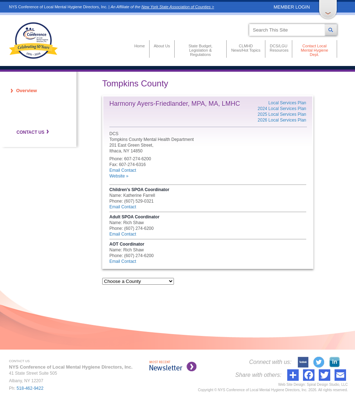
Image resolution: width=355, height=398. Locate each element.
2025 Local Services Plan (282, 114)
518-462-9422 (29, 388)
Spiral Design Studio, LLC (327, 385)
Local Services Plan (287, 102)
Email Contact (122, 170)
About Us (162, 46)
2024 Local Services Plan (282, 108)
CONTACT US (30, 132)
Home (139, 46)
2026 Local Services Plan (282, 120)
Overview (26, 90)
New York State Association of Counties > (177, 7)
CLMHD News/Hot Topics (246, 48)
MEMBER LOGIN (292, 7)
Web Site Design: (292, 385)
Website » (118, 176)
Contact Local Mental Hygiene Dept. (314, 50)
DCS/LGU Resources (279, 48)
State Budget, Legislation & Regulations (201, 50)
